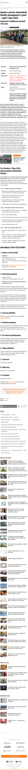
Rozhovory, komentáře (16, 450)
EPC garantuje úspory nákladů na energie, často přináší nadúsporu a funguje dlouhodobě (17, 674)
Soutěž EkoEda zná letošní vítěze (15, 558)
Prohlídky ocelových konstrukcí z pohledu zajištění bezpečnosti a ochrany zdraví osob (18, 476)
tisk (18, 406)
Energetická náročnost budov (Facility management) (13, 443)
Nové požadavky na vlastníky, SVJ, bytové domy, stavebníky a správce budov (17, 599)
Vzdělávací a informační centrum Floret (17, 265)
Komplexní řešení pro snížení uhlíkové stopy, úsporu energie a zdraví (17, 531)
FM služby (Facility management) (8, 427)
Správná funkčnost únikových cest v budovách (16, 489)
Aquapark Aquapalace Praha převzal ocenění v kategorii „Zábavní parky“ (16, 613)
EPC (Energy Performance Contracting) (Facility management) (12, 447)
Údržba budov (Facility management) (9, 433)
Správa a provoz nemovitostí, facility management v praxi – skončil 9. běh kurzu (16, 620)
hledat (25, 406)
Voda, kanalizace (16, 419)
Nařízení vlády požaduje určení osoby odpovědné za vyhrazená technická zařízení (16, 524)
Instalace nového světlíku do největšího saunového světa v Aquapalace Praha (17, 586)
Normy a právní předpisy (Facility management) (12, 424)
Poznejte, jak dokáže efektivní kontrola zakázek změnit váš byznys (17, 565)
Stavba (13, 414)
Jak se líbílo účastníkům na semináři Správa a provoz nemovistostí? (16, 647)
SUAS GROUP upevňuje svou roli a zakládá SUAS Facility (18, 579)
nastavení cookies (14, 768)
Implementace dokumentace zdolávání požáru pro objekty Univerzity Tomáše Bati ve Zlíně (18, 497)
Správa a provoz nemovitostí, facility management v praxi (16, 654)
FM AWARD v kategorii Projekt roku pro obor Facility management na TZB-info (17, 640)
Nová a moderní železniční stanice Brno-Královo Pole (17, 707)
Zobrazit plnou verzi (14, 756)
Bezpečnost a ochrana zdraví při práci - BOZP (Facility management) (13, 430)
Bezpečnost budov (5, 450)
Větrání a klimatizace (6, 419)
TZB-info (1, 7)
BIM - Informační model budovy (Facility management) (13, 441)
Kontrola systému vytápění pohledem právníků (16, 667)
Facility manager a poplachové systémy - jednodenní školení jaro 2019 (17, 627)
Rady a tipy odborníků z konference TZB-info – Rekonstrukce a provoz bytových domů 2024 (17, 483)
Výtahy (24, 450)
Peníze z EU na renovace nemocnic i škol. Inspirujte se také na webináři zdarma (17, 606)
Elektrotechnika (4, 422)
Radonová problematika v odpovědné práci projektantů (18, 700)
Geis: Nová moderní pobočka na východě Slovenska (17, 544)
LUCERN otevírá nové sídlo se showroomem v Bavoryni (15, 714)
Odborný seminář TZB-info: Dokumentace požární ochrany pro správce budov (17, 517)
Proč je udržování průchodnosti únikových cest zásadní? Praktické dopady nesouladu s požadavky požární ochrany (17, 462)
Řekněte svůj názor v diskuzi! (9, 406)
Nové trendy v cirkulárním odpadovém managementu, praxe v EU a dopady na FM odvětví (17, 503)
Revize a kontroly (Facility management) (10, 436)
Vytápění (16, 417)
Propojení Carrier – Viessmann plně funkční (16, 721)
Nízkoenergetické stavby (7, 417)
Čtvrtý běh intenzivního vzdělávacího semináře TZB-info (16, 634)
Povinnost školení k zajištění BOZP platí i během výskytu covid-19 (17, 592)
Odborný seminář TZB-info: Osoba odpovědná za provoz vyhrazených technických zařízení (16, 510)
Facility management (7, 7)
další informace (11, 382)
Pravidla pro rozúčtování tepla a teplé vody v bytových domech (16, 687)
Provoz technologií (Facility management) (10, 438)
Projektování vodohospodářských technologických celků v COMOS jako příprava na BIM (16, 538)
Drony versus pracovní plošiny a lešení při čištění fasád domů (17, 681)
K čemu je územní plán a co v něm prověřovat (16, 551)
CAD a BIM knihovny (5, 453)
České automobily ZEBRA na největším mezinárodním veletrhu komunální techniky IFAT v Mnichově (17, 572)
